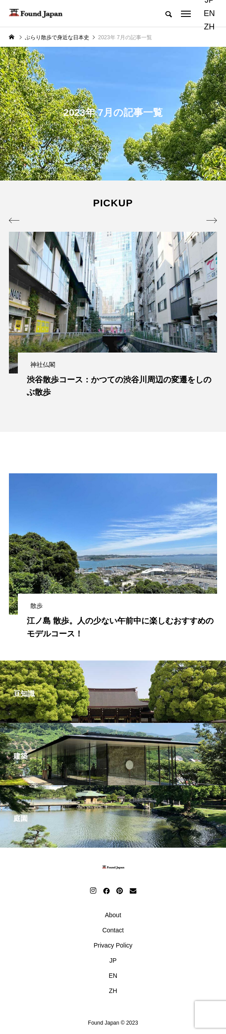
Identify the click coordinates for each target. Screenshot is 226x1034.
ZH (209, 26)
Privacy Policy (113, 945)
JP (112, 960)
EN (209, 13)
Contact (112, 930)
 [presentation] (211, 220)
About (113, 915)
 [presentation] (14, 220)
